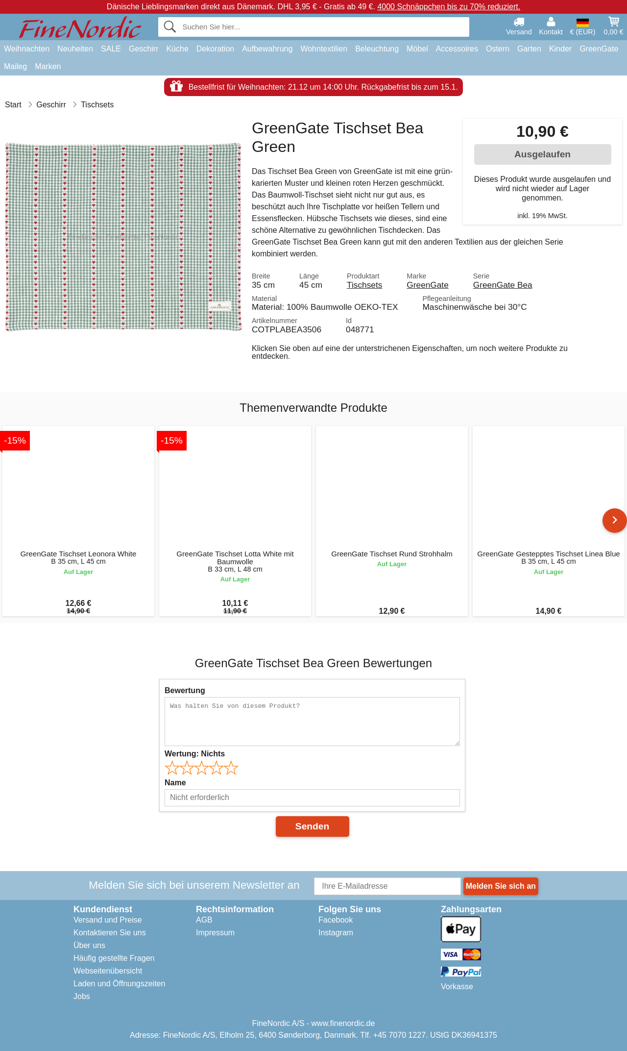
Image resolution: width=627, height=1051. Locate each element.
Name (175, 782)
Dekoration (215, 49)
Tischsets (364, 285)
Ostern (497, 49)
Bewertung (185, 690)
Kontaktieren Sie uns (109, 932)
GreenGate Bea (502, 285)
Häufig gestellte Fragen (113, 958)
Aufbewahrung (267, 49)
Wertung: (195, 754)
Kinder (560, 49)
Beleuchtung (377, 49)
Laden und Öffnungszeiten (119, 983)
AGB (204, 920)
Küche (177, 49)
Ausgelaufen (542, 154)
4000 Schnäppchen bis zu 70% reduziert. (448, 6)
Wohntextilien (323, 49)
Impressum (215, 932)
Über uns (89, 945)
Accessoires (457, 49)
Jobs (81, 996)
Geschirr (143, 49)
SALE (111, 49)
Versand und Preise (107, 920)
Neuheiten (75, 49)
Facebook (335, 920)
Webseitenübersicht (107, 971)
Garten (529, 49)
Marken (48, 66)
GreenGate (598, 49)
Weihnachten (26, 49)
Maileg (15, 66)
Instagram (335, 932)
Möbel (417, 49)
